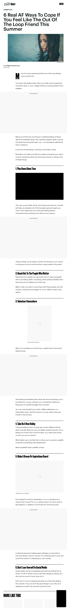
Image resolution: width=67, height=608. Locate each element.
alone (33, 139)
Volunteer (21, 301)
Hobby (32, 423)
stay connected (55, 277)
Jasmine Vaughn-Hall (12, 65)
